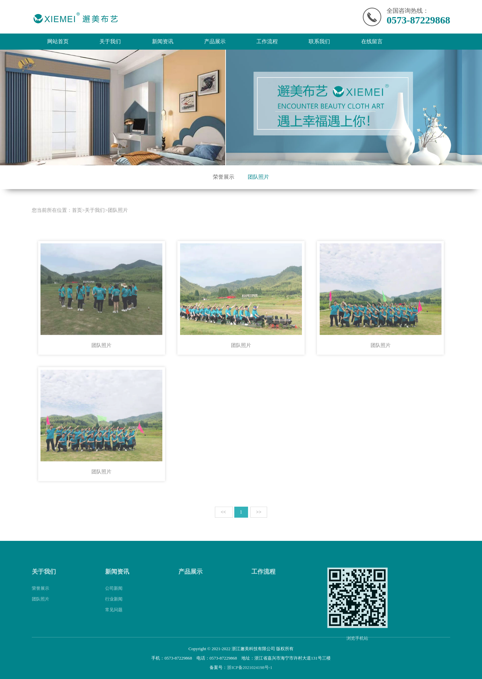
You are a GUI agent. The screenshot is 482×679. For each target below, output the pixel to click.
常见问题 (114, 616)
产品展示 (215, 41)
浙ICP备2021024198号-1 (249, 667)
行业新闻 (114, 605)
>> (258, 518)
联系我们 (319, 41)
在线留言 (372, 41)
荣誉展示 (223, 177)
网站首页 (58, 41)
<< (224, 518)
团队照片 (258, 177)
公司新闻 (114, 594)
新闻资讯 (162, 41)
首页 (77, 216)
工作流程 (267, 41)
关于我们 (110, 41)
